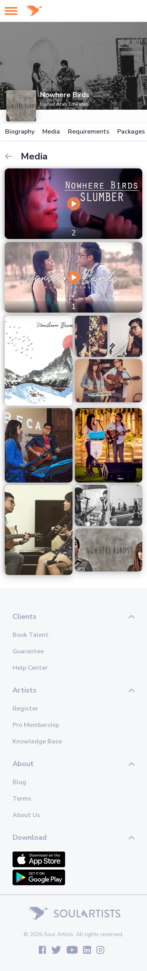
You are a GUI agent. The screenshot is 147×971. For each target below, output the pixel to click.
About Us (26, 815)
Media (51, 132)
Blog (19, 782)
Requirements (88, 132)
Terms (22, 799)
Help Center (30, 668)
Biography (19, 132)
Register (25, 708)
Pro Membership (36, 725)
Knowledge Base (37, 741)
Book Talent (31, 635)
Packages (131, 132)
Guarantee (28, 651)
